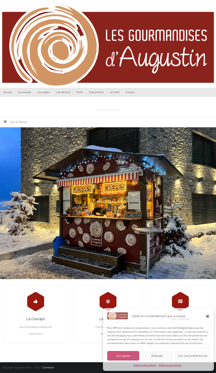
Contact (130, 92)
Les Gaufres (63, 92)
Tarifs (80, 92)
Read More (35, 333)
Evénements (96, 92)
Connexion (48, 367)
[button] (207, 316)
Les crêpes (43, 92)
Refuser (157, 356)
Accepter (123, 356)
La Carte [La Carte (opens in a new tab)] (114, 92)
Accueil (7, 92)
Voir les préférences (192, 356)
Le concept (24, 92)
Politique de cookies (144, 365)
